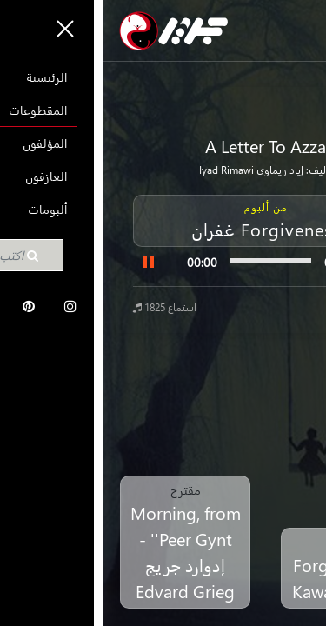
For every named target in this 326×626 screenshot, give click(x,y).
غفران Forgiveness (163, 228)
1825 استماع (62, 307)
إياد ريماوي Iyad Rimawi (148, 169)
